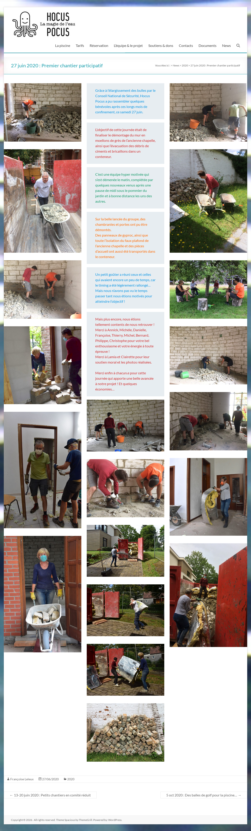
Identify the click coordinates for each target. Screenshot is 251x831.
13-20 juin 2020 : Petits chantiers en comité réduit (50, 795)
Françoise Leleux (22, 779)
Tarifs (80, 45)
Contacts (186, 45)
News (226, 45)
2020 (70, 779)
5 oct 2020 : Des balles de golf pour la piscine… (203, 795)
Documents (207, 45)
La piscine (62, 45)
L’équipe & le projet (128, 45)
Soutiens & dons (160, 45)
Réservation (99, 45)
